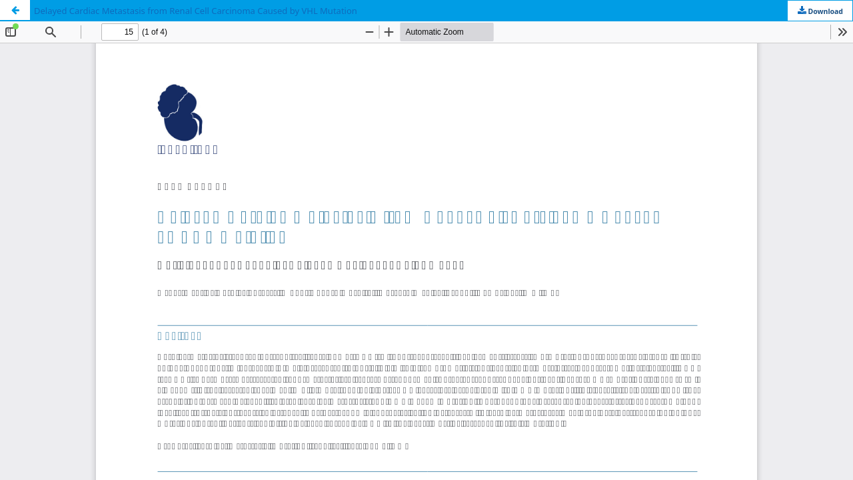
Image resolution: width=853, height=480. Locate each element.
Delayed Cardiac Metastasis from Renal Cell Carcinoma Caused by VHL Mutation (195, 11)
